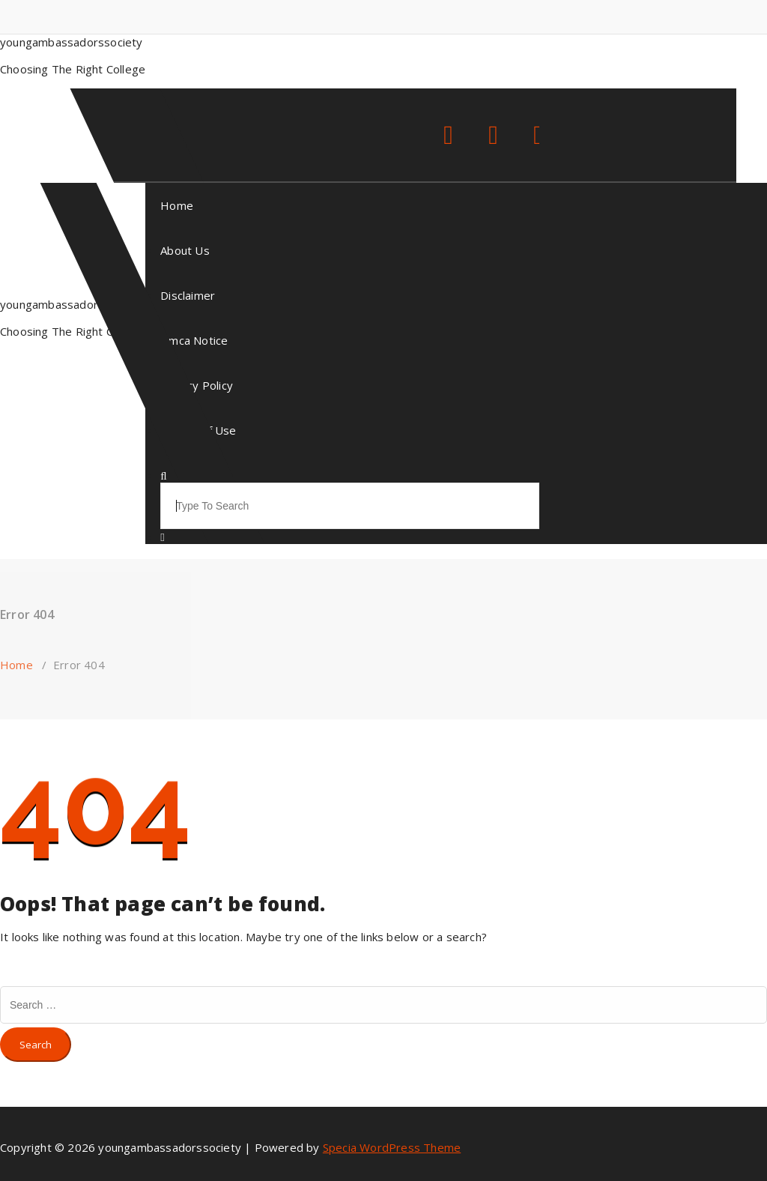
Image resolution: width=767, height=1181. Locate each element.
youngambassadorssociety (71, 304)
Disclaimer (187, 295)
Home (176, 205)
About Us (185, 250)
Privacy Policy (196, 385)
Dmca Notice (194, 340)
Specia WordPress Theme (392, 1147)
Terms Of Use (198, 430)
